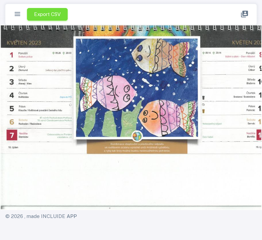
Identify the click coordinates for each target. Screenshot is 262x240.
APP (72, 216)
